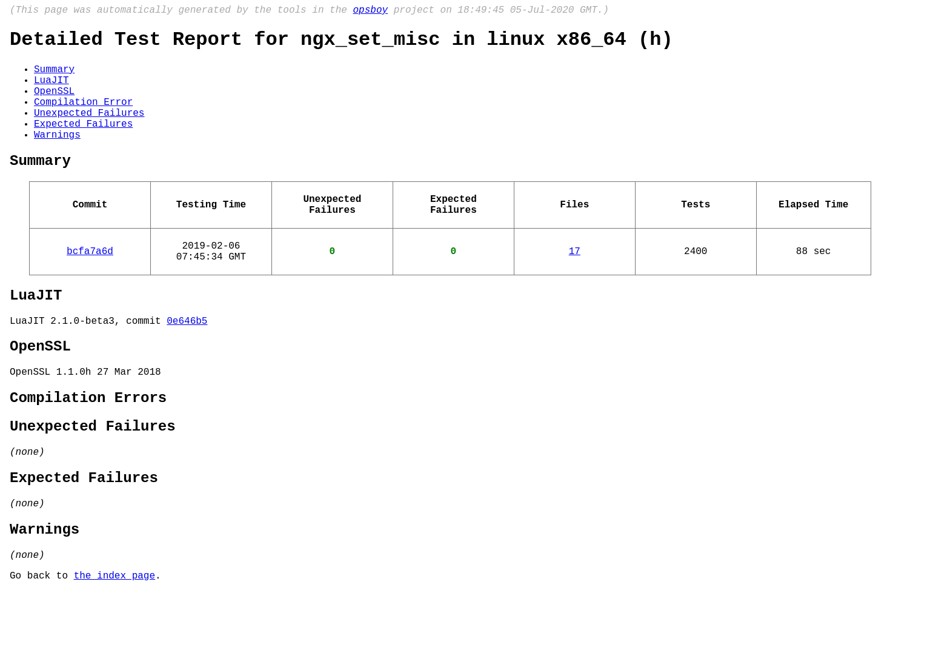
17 (574, 285)
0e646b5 (187, 362)
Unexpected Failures (89, 130)
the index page (114, 647)
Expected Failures (83, 143)
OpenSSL (54, 103)
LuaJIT (51, 90)
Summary (54, 77)
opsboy (370, 11)
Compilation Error (83, 117)
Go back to (42, 647)
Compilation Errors (88, 448)
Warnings (57, 157)
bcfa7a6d (90, 285)
